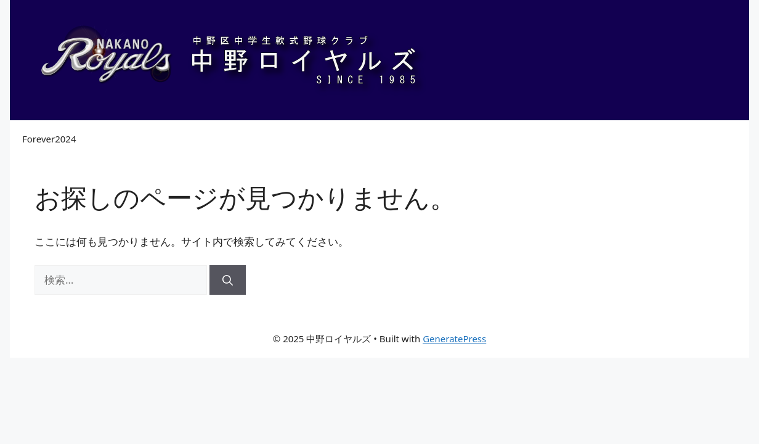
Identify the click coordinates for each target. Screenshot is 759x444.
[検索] (227, 280)
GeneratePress (454, 338)
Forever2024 (49, 139)
